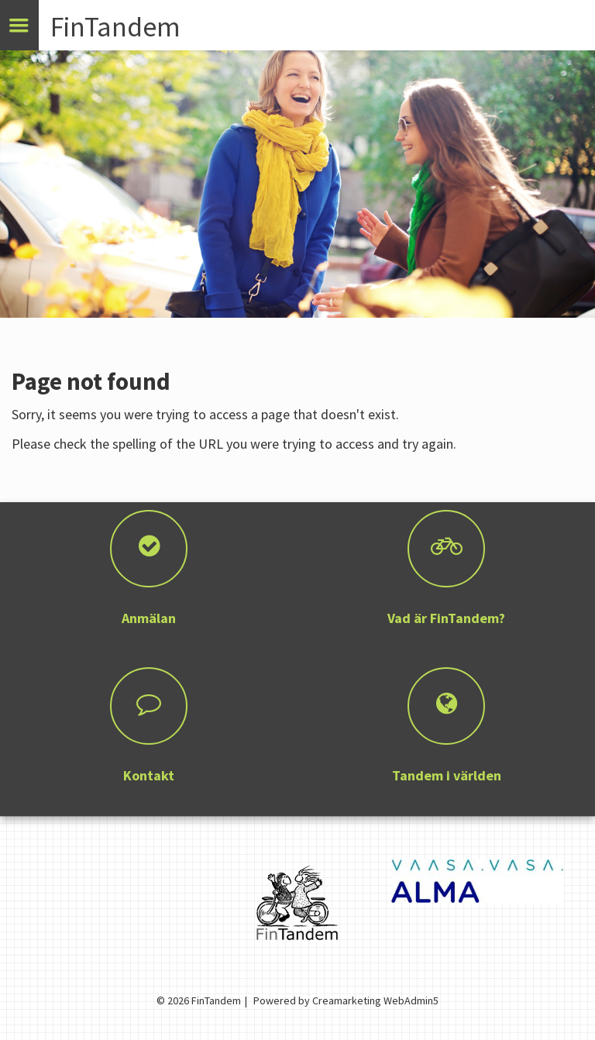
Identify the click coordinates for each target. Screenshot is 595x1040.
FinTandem (115, 26)
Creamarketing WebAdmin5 (375, 1000)
